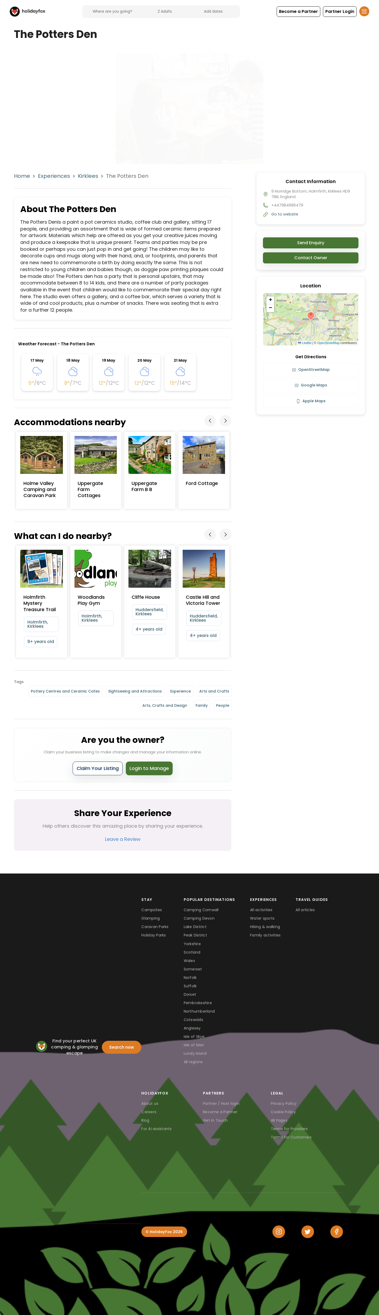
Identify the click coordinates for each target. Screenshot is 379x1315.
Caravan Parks (154, 926)
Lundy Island (195, 1053)
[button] (298, 11)
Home (22, 176)
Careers (148, 1112)
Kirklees (88, 176)
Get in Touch (215, 1120)
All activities (261, 909)
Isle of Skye (194, 1036)
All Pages (279, 1120)
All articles (305, 909)
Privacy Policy (284, 1103)
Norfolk (190, 977)
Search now (121, 1047)
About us (149, 1103)
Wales (189, 960)
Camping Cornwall (201, 909)
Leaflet (304, 343)
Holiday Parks (153, 935)
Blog (145, 1120)
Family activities (265, 935)
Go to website (284, 214)
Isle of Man (194, 1045)
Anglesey (192, 1028)
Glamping (150, 918)
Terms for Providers (289, 1128)
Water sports (262, 918)
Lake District (195, 926)
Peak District (195, 935)
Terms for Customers (291, 1137)
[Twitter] (307, 1231)
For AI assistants (156, 1128)
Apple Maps (311, 401)
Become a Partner (220, 1112)
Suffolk (190, 986)
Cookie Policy (283, 1112)
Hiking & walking (265, 926)
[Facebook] (336, 1231)
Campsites (151, 909)
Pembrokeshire (198, 1002)
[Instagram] (278, 1231)
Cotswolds (193, 1019)
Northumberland (199, 1011)
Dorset (190, 994)
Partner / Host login (221, 1103)
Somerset (193, 969)
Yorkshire (192, 943)
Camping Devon (199, 918)
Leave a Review (123, 839)
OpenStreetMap (328, 343)
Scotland (192, 952)
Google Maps (311, 385)
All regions (193, 1061)
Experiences (54, 176)
